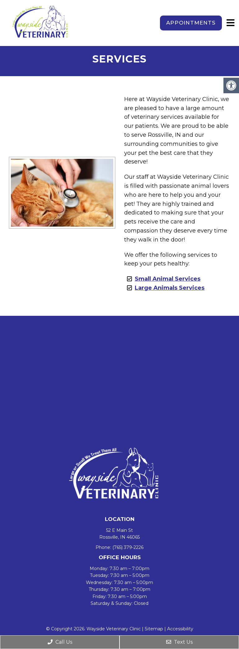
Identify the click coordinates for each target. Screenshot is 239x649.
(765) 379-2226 (127, 547)
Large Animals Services (169, 287)
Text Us (179, 642)
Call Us (60, 642)
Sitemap (154, 629)
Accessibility (180, 629)
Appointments (191, 23)
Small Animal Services (167, 278)
